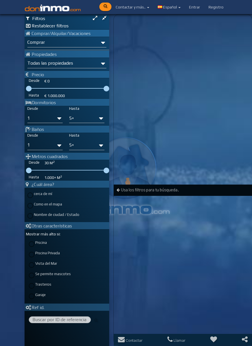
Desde (32, 108)
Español (169, 7)
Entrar (194, 7)
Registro (216, 7)
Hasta (74, 108)
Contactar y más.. (132, 7)
